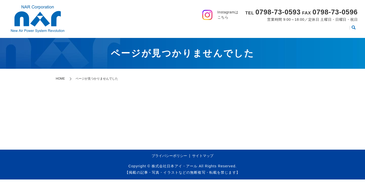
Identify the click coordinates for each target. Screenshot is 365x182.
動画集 (307, 29)
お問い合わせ (333, 29)
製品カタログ (280, 29)
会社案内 (187, 29)
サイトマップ (202, 156)
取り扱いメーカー (244, 29)
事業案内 (212, 29)
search (354, 29)
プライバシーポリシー (169, 156)
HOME (165, 29)
